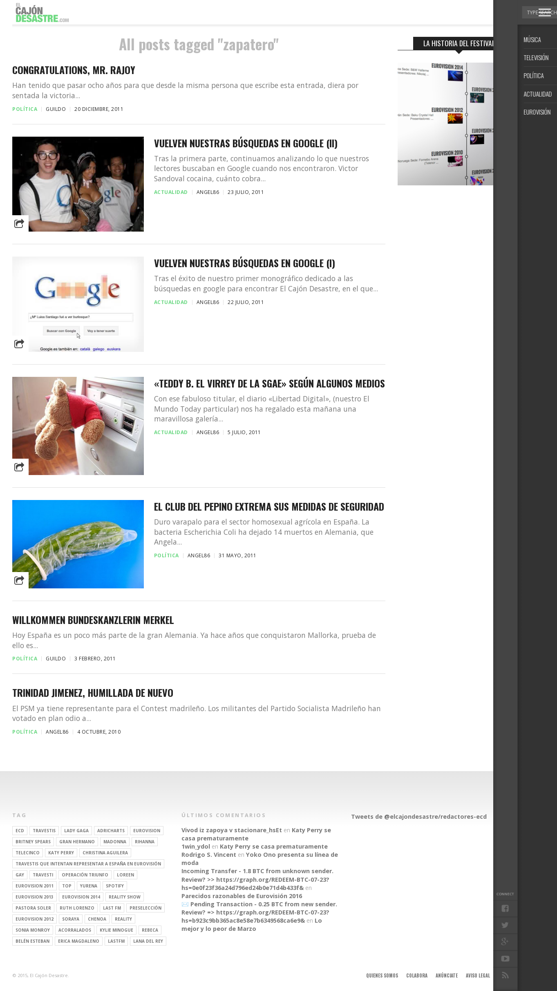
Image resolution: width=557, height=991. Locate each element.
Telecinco (28, 853)
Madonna (114, 842)
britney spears (33, 842)
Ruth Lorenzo (77, 908)
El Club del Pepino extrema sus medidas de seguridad (269, 506)
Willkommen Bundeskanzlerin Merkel (93, 619)
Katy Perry (61, 853)
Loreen (125, 875)
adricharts (111, 830)
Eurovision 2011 (35, 886)
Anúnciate (447, 975)
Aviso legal (478, 975)
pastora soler (33, 908)
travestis (44, 830)
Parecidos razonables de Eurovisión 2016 (241, 896)
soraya (70, 919)
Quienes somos (382, 975)
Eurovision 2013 (35, 897)
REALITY (123, 919)
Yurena (88, 886)
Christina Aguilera (105, 853)
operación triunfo (85, 875)
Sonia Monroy (33, 930)
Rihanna (144, 842)
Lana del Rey (148, 941)
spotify (115, 886)
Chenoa (97, 919)
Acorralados (74, 930)
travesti (43, 875)
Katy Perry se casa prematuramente (274, 846)
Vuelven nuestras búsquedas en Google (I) (244, 263)
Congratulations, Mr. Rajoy (73, 69)
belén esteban (32, 941)
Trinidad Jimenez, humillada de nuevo (92, 692)
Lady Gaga (76, 830)
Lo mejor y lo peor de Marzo (251, 924)
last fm (112, 908)
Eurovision (146, 830)
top (67, 886)
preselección (145, 908)
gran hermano (77, 842)
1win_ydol (195, 846)
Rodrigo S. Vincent (208, 854)
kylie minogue (116, 930)
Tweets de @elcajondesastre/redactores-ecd (419, 816)
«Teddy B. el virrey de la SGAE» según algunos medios (269, 383)
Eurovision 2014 (81, 897)
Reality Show (125, 897)
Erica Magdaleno (78, 941)
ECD (20, 830)
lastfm (116, 941)
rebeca (150, 930)
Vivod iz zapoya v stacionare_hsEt (231, 830)
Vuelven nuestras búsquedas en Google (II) (246, 143)
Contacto (509, 975)
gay (20, 875)
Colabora (416, 975)
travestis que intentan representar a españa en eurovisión (88, 864)
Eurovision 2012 (35, 919)
